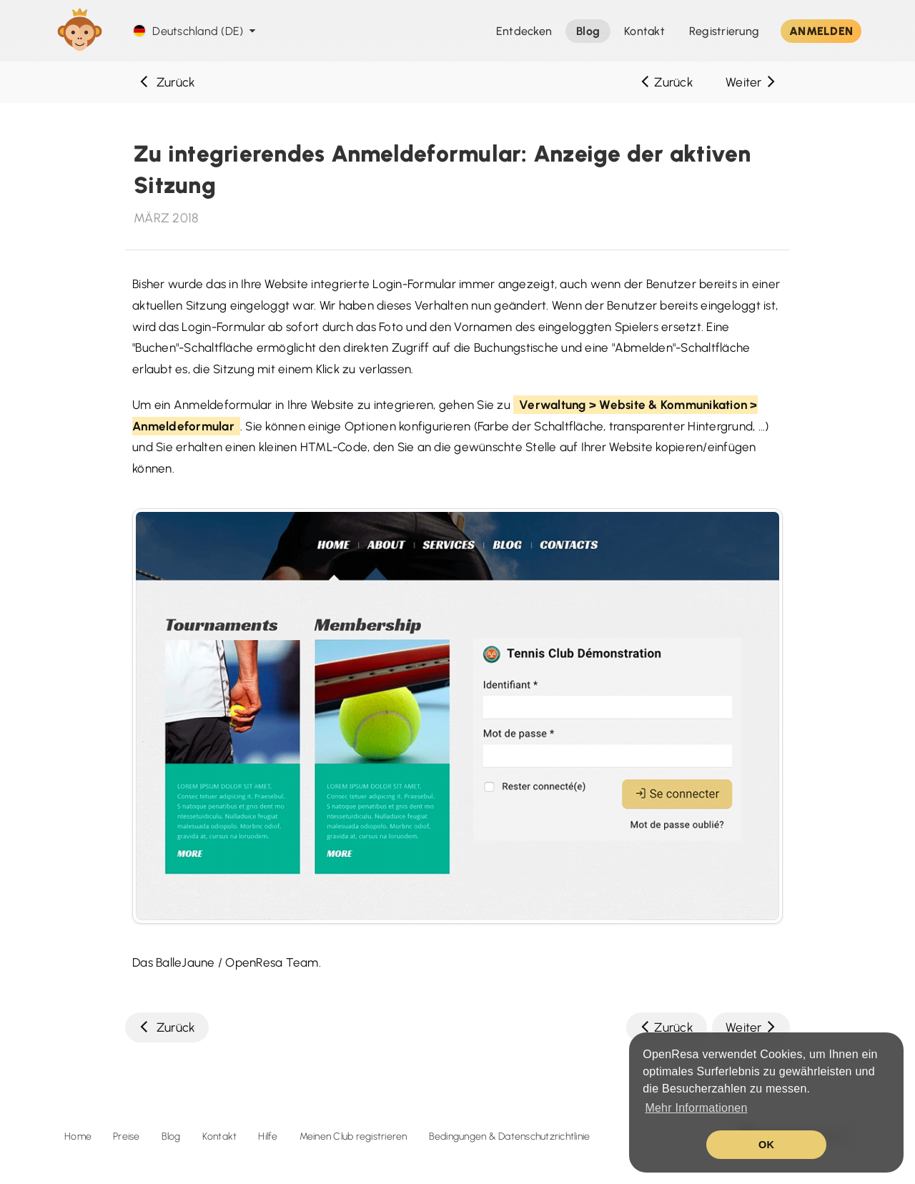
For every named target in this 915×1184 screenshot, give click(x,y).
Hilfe (267, 1136)
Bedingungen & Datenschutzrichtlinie (509, 1136)
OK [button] (766, 1144)
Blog (171, 1136)
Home (78, 1136)
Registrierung (724, 31)
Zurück (167, 81)
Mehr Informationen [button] (696, 1108)
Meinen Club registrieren (353, 1136)
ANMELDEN (821, 31)
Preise (126, 1136)
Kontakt (219, 1136)
